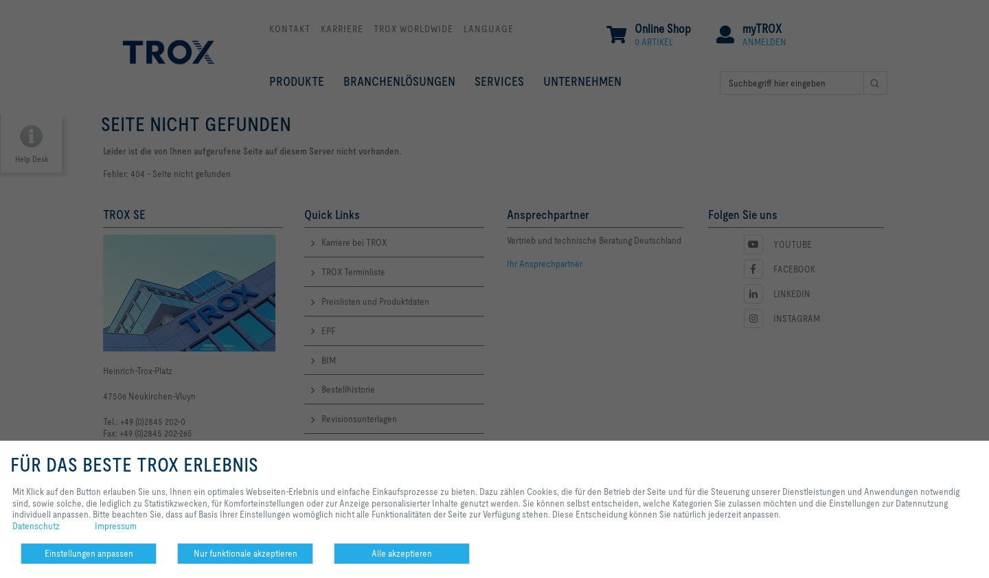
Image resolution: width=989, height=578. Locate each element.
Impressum (116, 525)
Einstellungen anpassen (89, 553)
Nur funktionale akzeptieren (245, 553)
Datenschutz (36, 525)
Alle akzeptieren (402, 553)
